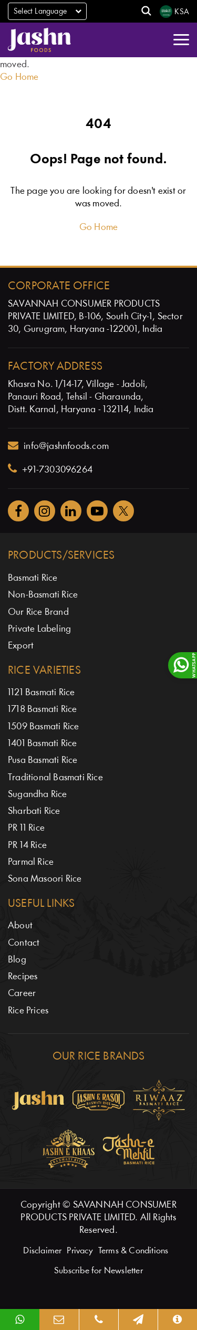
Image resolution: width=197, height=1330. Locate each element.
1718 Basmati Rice (42, 710)
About (20, 926)
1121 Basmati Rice (41, 693)
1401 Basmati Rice (42, 744)
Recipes (22, 977)
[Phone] (98, 1319)
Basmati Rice (32, 578)
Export (21, 646)
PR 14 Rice (27, 846)
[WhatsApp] (19, 1319)
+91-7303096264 (50, 469)
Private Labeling (39, 629)
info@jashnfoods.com (58, 446)
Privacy (79, 1251)
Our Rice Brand (38, 612)
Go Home (19, 77)
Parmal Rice (31, 862)
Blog (17, 960)
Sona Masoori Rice (44, 879)
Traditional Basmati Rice (55, 778)
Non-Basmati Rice (43, 595)
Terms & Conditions (133, 1251)
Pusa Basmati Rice (42, 761)
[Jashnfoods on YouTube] (97, 510)
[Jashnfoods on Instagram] (44, 510)
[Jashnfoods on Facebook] (18, 510)
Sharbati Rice (34, 811)
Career (22, 994)
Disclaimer (42, 1251)
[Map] (138, 1319)
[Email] (59, 1319)
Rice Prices (28, 1011)
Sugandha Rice (37, 795)
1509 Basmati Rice (43, 727)
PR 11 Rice (26, 828)
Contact (23, 943)
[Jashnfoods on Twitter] (123, 510)
